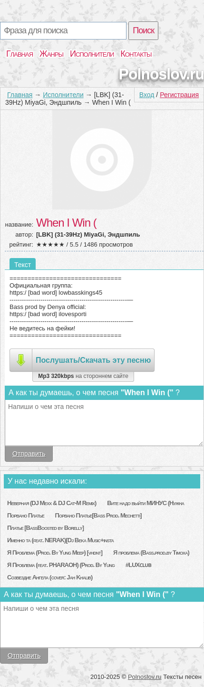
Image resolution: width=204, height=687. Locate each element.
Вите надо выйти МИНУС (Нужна (145, 503)
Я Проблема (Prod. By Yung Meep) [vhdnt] (54, 552)
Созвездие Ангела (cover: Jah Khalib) (49, 577)
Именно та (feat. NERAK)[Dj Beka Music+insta (60, 540)
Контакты (135, 54)
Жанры (51, 54)
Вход (147, 95)
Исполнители (92, 54)
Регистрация (179, 95)
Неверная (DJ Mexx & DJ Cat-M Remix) (51, 503)
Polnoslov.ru (161, 73)
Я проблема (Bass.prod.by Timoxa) (151, 552)
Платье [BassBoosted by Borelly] (45, 527)
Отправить (28, 454)
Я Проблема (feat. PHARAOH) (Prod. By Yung (61, 564)
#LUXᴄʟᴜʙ (138, 564)
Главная (19, 54)
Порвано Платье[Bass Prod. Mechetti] (98, 515)
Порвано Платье (25, 515)
